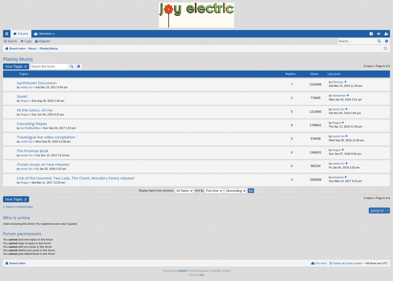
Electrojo (338, 82)
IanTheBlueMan (30, 128)
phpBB (182, 270)
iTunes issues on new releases (43, 164)
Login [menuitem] (379, 35)
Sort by (209, 190)
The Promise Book (33, 150)
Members (45, 34)
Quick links (8, 35)
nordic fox (27, 87)
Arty (201, 274)
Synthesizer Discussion (37, 82)
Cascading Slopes (32, 123)
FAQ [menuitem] (373, 35)
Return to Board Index (19, 206)
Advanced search (386, 41)
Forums (23, 34)
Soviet (22, 96)
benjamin (338, 177)
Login (28, 41)
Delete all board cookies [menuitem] (347, 263)
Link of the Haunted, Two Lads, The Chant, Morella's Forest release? (76, 178)
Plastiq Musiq (18, 59)
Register (44, 41)
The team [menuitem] (321, 263)
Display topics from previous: (166, 190)
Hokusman (339, 95)
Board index (18, 263)
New (14, 66)
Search (12, 41)
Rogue (25, 100)
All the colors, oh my (34, 110)
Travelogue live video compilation (46, 137)
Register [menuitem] (387, 35)
